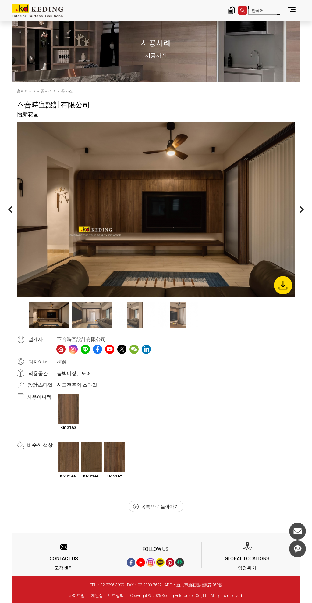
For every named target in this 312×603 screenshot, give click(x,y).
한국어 (258, 10)
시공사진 (65, 91)
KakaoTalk (297, 548)
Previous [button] (10, 210)
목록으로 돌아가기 (156, 506)
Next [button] (302, 210)
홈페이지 (25, 91)
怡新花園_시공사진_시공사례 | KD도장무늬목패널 (37, 11)
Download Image (283, 285)
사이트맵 (77, 595)
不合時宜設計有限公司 (81, 339)
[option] (156, 209)
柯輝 (62, 362)
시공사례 (45, 91)
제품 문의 (231, 10)
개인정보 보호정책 (107, 595)
